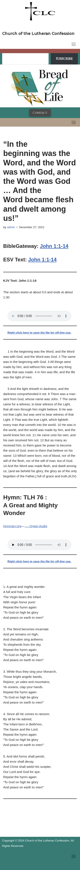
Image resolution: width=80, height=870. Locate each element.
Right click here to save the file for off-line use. (39, 332)
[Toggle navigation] (73, 44)
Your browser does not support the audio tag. (39, 316)
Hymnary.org (12, 526)
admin (11, 227)
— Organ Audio (36, 526)
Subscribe (64, 58)
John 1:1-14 (54, 246)
